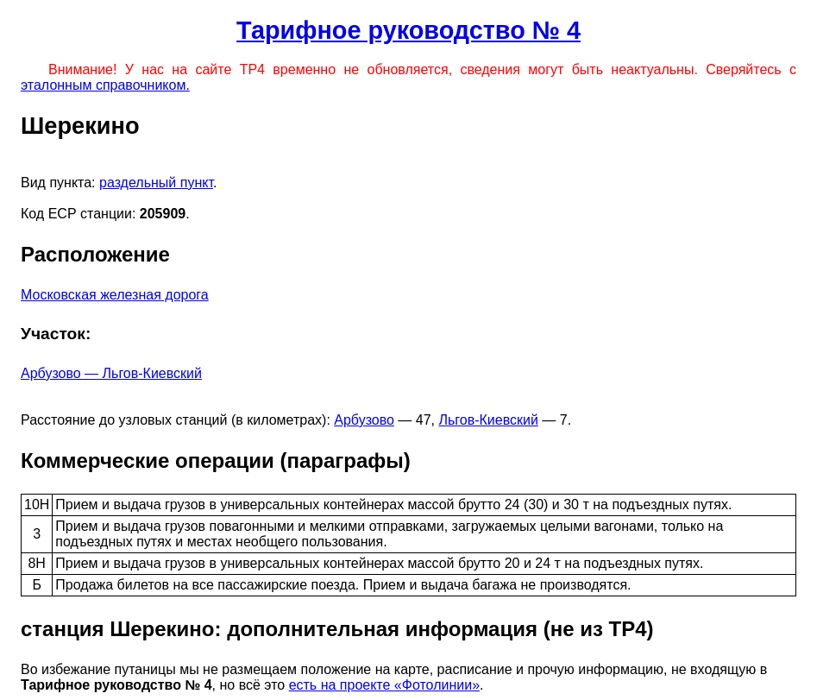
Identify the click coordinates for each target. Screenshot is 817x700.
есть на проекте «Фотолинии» (384, 685)
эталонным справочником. (105, 85)
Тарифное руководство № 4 (408, 30)
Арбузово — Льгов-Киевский (111, 373)
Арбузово (364, 420)
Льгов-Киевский (488, 420)
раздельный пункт (156, 182)
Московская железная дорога (115, 294)
